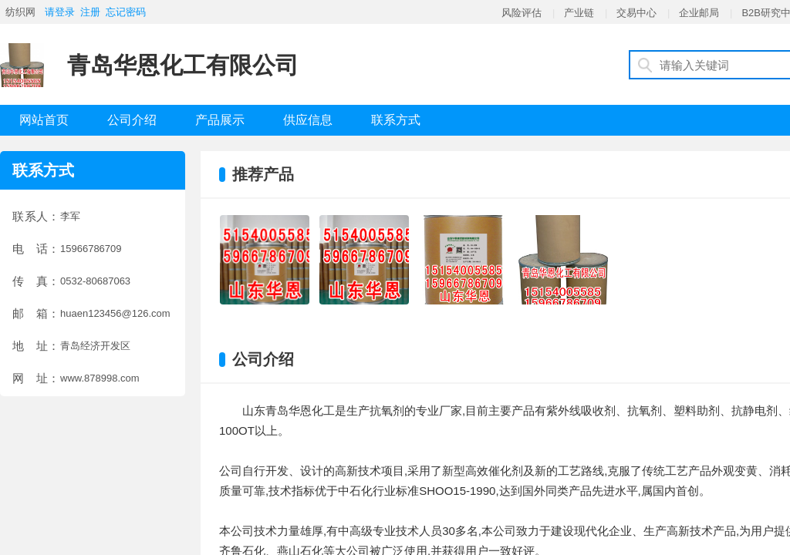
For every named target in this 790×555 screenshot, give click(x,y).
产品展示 (220, 119)
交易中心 (636, 12)
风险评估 (521, 12)
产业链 (579, 12)
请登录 (60, 12)
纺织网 (20, 12)
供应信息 (308, 119)
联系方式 (395, 119)
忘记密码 (126, 12)
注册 (90, 12)
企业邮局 (699, 12)
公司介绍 (132, 119)
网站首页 (44, 119)
